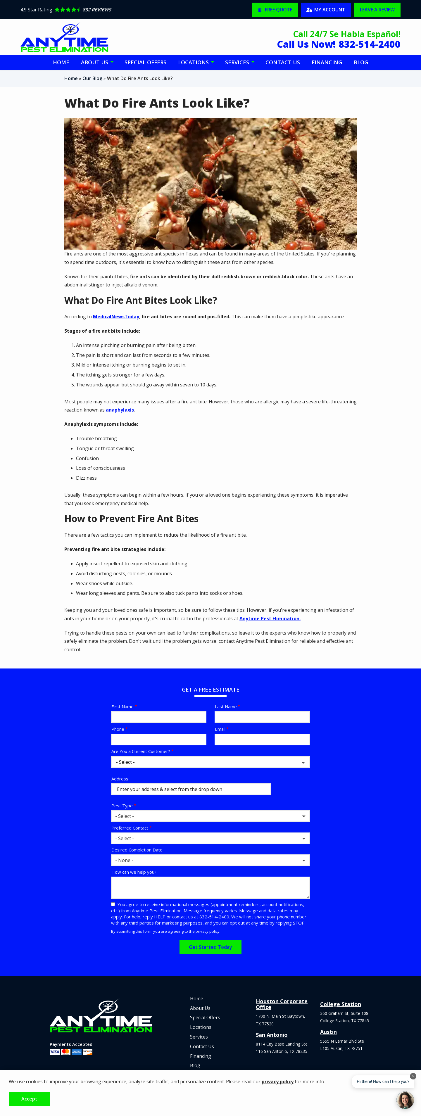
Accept (29, 1099)
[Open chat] (405, 1100)
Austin (328, 1031)
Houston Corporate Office (282, 1004)
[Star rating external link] (115, 9)
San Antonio (272, 1034)
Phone (117, 729)
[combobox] (210, 816)
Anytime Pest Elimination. (270, 618)
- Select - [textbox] (124, 816)
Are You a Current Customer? (140, 751)
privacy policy (208, 931)
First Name (122, 706)
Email (220, 729)
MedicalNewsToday (116, 316)
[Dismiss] (413, 1076)
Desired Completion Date (137, 850)
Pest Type (122, 806)
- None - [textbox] (124, 860)
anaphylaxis (120, 410)
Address (119, 779)
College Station (340, 1004)
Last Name (226, 706)
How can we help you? (133, 872)
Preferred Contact (129, 828)
